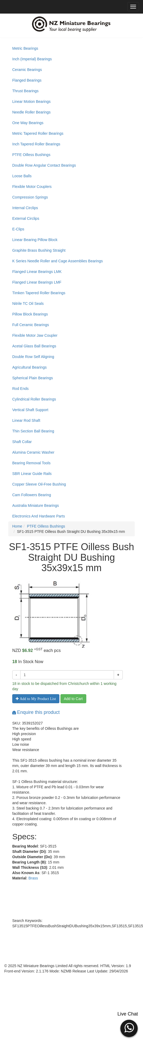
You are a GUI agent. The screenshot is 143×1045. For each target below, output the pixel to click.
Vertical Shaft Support (30, 410)
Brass (33, 878)
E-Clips (18, 229)
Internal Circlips (25, 208)
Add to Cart (73, 699)
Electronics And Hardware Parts (38, 516)
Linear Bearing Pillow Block (35, 240)
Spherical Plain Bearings (32, 378)
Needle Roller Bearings (31, 112)
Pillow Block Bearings (30, 314)
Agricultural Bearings (29, 367)
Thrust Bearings (25, 91)
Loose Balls (21, 176)
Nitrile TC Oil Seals (28, 303)
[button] (129, 1028)
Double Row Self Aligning (33, 357)
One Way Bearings (27, 123)
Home (17, 526)
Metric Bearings (25, 48)
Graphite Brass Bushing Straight (39, 250)
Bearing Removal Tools (31, 463)
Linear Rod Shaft (26, 420)
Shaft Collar (22, 442)
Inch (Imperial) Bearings (32, 59)
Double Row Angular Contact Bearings (44, 165)
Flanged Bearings (27, 80)
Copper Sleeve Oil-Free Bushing (39, 484)
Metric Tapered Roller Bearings (37, 133)
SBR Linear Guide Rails (32, 473)
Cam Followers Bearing (31, 495)
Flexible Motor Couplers (32, 186)
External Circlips (25, 218)
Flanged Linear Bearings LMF (36, 282)
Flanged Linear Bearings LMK (37, 271)
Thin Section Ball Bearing (33, 431)
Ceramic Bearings (27, 70)
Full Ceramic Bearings (30, 325)
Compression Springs (30, 197)
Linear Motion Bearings (31, 101)
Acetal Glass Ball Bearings (34, 346)
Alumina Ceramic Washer (33, 452)
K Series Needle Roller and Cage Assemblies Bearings (57, 261)
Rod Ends (20, 388)
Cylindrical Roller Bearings (34, 399)
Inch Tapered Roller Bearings (36, 144)
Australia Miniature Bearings (35, 505)
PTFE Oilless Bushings (31, 155)
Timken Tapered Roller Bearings (38, 293)
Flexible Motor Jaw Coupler (35, 335)
